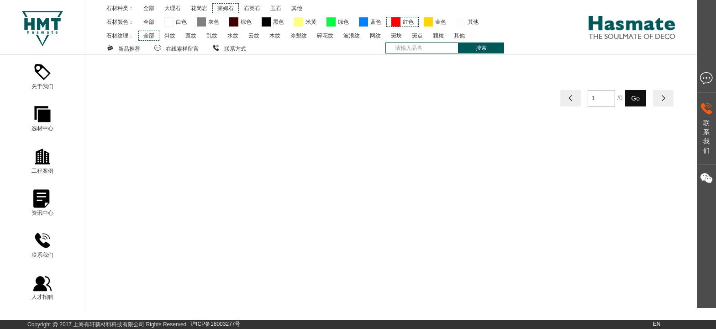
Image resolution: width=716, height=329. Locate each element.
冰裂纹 (298, 35)
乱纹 (211, 35)
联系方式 (229, 48)
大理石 (172, 8)
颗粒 (438, 35)
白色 (181, 22)
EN (657, 324)
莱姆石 (225, 8)
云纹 (253, 35)
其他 (296, 8)
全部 (148, 8)
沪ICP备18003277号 (215, 324)
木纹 (274, 35)
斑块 (396, 35)
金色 (440, 22)
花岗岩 (199, 8)
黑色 (278, 22)
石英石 (252, 8)
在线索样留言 (176, 48)
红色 (408, 22)
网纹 (375, 35)
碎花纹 (325, 35)
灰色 (213, 22)
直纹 (190, 35)
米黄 (310, 22)
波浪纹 (351, 35)
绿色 (343, 22)
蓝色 (375, 22)
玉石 (275, 8)
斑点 (417, 35)
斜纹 (169, 35)
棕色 (246, 22)
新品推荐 (123, 48)
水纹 (232, 35)
